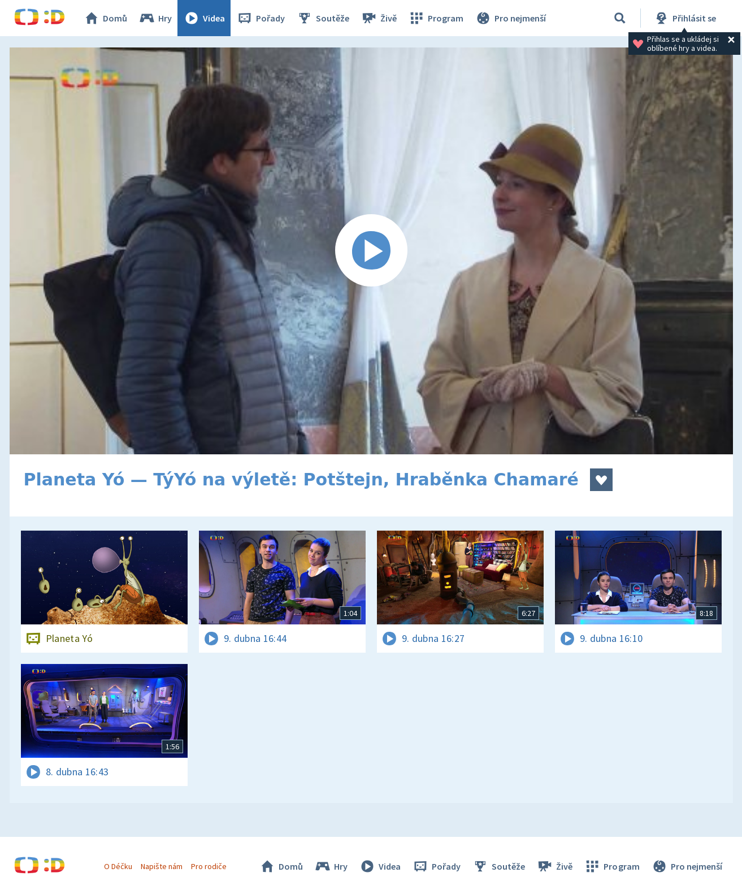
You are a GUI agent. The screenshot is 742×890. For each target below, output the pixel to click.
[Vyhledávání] (620, 18)
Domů (105, 18)
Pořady (260, 18)
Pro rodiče (209, 866)
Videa (204, 18)
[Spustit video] (371, 250)
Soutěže (322, 18)
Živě (379, 18)
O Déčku (118, 866)
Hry (155, 18)
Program (435, 18)
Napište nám (162, 866)
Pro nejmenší (510, 18)
